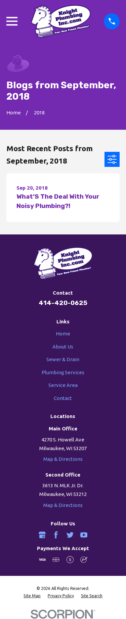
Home (63, 333)
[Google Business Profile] (42, 534)
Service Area (63, 385)
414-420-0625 (63, 303)
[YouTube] (83, 534)
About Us (62, 346)
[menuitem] (32, 596)
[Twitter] (70, 534)
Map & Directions (63, 459)
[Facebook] (55, 534)
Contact (63, 398)
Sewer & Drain (62, 359)
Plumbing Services (63, 372)
